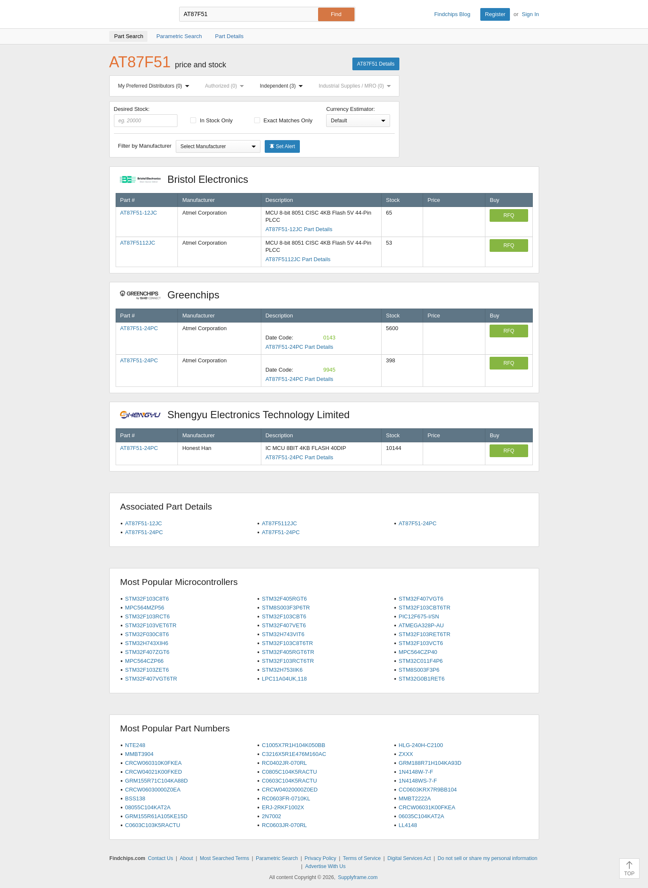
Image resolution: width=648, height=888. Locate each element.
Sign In (530, 14)
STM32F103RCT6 (147, 616)
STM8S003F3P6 (419, 670)
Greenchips (174, 295)
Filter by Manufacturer (145, 146)
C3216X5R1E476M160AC (294, 754)
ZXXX (406, 754)
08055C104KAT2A (147, 807)
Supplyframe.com (357, 877)
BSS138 (135, 798)
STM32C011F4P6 (421, 661)
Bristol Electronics (188, 179)
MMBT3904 (139, 754)
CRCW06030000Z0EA (152, 789)
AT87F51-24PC (139, 328)
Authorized (226, 86)
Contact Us (160, 858)
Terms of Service (362, 858)
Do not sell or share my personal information (487, 858)
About (186, 858)
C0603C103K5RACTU (152, 825)
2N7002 (271, 816)
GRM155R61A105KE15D (156, 816)
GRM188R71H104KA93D (430, 763)
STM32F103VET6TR (150, 625)
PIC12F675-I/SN (419, 616)
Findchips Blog (452, 14)
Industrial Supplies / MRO (356, 86)
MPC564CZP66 (144, 661)
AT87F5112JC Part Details (298, 259)
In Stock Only (211, 120)
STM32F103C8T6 (147, 599)
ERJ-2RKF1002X (283, 807)
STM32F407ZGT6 (147, 652)
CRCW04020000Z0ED (290, 789)
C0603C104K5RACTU (289, 781)
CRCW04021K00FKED (153, 772)
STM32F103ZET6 (147, 670)
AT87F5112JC (137, 243)
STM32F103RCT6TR (288, 661)
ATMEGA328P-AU (421, 625)
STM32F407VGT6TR (151, 679)
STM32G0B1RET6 (421, 679)
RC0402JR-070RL (284, 763)
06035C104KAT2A (421, 816)
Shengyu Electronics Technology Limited (239, 414)
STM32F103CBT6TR (424, 607)
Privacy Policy (320, 858)
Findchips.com (136, 14)
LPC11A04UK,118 (284, 679)
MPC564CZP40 (418, 652)
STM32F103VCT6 (421, 643)
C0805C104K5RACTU (289, 772)
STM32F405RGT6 (284, 599)
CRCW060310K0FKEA (153, 763)
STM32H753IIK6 (282, 670)
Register (495, 14)
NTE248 (135, 745)
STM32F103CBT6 (284, 616)
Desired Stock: (146, 116)
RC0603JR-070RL (284, 825)
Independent (283, 86)
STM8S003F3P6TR (286, 607)
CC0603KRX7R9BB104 (428, 789)
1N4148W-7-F (416, 772)
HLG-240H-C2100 (421, 745)
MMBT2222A (415, 798)
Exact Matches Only (283, 120)
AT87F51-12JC (138, 213)
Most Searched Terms (224, 858)
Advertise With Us (325, 866)
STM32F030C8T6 (147, 634)
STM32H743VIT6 (283, 634)
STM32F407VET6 (284, 625)
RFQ (509, 215)
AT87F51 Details (375, 64)
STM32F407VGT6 (421, 599)
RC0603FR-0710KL (286, 798)
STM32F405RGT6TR (288, 652)
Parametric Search (277, 858)
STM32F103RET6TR (424, 634)
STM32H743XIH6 (146, 643)
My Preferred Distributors (155, 86)
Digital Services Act (409, 858)
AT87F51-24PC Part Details (299, 347)
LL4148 (408, 825)
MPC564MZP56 (144, 607)
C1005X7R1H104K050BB (293, 745)
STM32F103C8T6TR (287, 643)
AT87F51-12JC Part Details (299, 229)
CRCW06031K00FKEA (427, 807)
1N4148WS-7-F (418, 781)
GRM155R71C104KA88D (156, 781)
